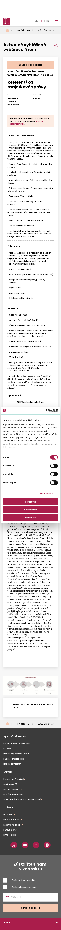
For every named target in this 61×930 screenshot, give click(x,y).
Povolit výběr (30, 510)
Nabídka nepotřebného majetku (17, 754)
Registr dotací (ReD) (12, 825)
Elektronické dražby (11, 820)
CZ (42, 21)
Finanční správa (23, 30)
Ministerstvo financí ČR (13, 779)
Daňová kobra (9, 830)
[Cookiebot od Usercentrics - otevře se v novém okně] (46, 410)
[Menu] (54, 21)
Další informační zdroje (13, 759)
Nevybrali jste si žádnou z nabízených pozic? (33, 706)
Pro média (7, 749)
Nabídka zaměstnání (12, 764)
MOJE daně (8, 815)
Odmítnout (30, 517)
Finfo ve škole (9, 835)
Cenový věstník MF (11, 789)
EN (47, 21)
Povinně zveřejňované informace (18, 744)
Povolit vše (30, 502)
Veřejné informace (46, 30)
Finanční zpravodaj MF (13, 794)
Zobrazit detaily (45, 493)
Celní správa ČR (10, 784)
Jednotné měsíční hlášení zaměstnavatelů (22, 799)
